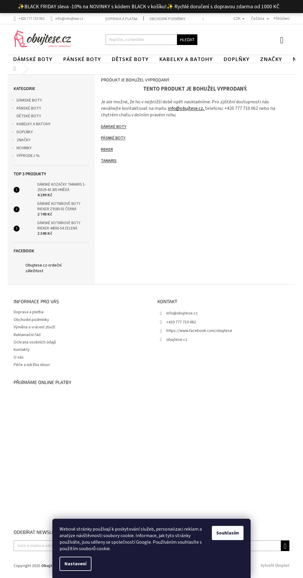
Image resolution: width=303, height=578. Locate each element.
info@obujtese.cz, (186, 108)
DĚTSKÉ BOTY (29, 116)
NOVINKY (21, 148)
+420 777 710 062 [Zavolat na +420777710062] (181, 322)
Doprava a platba (121, 19)
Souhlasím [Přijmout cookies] (227, 533)
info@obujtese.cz (182, 313)
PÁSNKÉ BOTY (113, 138)
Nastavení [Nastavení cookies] (75, 564)
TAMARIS (109, 161)
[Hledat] (152, 39)
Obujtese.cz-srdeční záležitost (43, 268)
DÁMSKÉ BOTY (26, 101)
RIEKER (107, 149)
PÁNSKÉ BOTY (26, 109)
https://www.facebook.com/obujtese (199, 331)
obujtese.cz (176, 340)
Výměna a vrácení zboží (34, 327)
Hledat (187, 39)
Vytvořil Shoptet (275, 566)
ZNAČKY (20, 140)
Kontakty (22, 350)
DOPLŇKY (22, 132)
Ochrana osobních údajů (35, 342)
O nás (19, 357)
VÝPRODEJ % (25, 156)
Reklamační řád (27, 335)
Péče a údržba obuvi (32, 365)
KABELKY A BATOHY (31, 124)
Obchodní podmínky (167, 19)
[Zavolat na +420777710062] (32, 18)
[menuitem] (32, 59)
